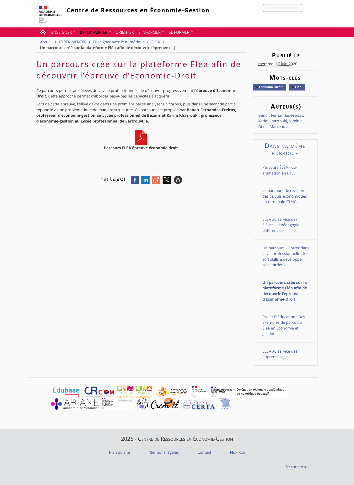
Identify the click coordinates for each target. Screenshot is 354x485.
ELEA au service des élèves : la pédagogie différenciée (280, 225)
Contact (204, 452)
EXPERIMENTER (95, 32)
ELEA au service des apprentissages (279, 354)
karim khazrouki (272, 120)
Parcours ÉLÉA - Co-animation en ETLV (279, 170)
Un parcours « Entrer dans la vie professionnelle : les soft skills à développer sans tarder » (285, 256)
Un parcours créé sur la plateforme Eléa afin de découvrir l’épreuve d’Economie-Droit (284, 291)
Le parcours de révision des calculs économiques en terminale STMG (284, 196)
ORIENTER (125, 32)
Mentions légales (164, 452)
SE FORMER (181, 32)
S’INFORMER (151, 32)
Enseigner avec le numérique (119, 42)
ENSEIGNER (63, 32)
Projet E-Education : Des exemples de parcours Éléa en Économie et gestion (283, 325)
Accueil (46, 42)
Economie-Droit (269, 87)
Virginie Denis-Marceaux (280, 123)
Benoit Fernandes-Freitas (280, 115)
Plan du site (119, 452)
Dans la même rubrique (285, 149)
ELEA (156, 42)
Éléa (296, 87)
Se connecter (297, 466)
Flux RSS (237, 452)
